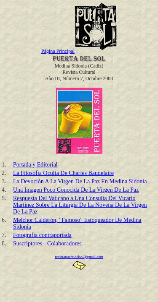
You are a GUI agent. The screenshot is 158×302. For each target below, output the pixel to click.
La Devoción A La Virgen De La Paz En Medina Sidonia (80, 181)
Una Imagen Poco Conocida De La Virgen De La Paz (76, 190)
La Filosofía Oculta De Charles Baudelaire (63, 173)
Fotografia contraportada (42, 235)
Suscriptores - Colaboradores (47, 243)
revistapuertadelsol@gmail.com (79, 257)
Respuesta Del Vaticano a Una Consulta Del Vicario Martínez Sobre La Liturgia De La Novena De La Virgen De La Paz (80, 205)
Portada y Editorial (35, 164)
